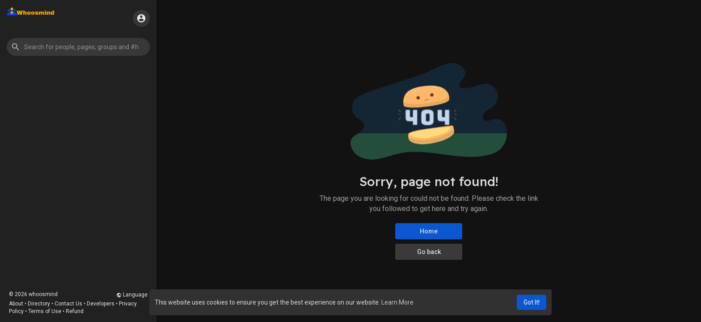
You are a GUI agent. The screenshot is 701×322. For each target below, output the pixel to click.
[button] (78, 47)
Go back (429, 251)
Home (429, 231)
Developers (100, 304)
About (16, 304)
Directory (39, 304)
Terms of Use (44, 311)
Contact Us (68, 304)
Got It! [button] (532, 302)
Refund (75, 311)
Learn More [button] (397, 302)
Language (132, 295)
